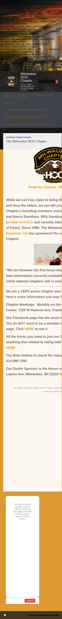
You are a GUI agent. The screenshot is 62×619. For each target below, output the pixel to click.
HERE (29, 329)
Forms (49, 124)
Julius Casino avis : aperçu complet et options (25, 110)
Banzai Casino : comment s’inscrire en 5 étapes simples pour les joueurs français (28, 96)
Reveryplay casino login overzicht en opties (24, 124)
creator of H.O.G (20, 222)
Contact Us (9, 103)
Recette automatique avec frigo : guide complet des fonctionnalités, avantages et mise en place (27, 117)
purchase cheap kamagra (18, 137)
